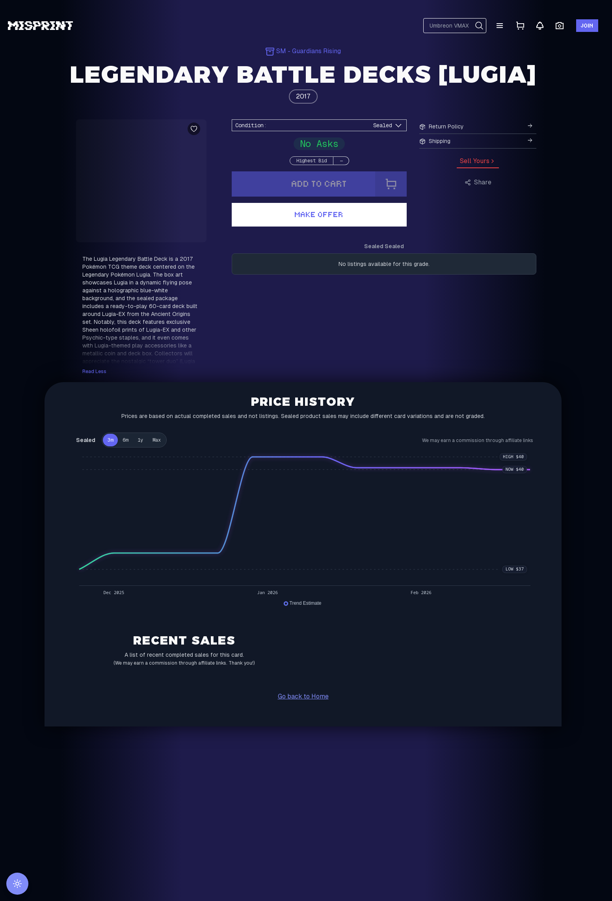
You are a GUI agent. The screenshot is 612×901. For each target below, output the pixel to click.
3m (110, 440)
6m (125, 440)
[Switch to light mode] (17, 884)
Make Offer (319, 214)
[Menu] (500, 26)
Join (587, 25)
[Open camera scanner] (559, 26)
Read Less (94, 371)
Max (157, 440)
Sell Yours (478, 161)
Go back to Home (303, 696)
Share (478, 182)
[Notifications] (540, 25)
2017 (303, 96)
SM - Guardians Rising (303, 51)
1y (140, 440)
